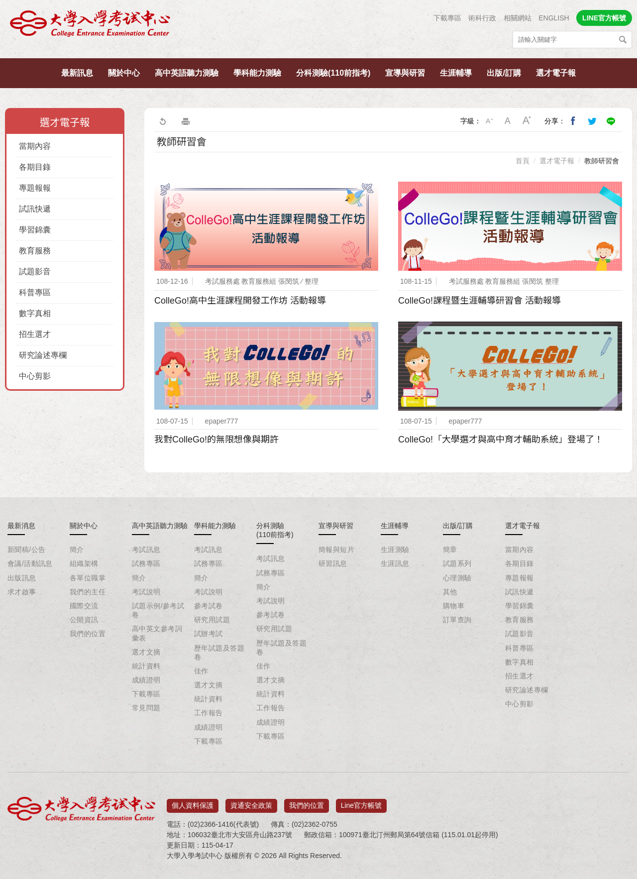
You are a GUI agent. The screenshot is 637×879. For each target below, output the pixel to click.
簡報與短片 (336, 549)
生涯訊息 (395, 563)
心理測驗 (457, 578)
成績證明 (146, 680)
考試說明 (146, 592)
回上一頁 (162, 121)
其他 (450, 592)
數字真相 (35, 313)
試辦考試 (208, 634)
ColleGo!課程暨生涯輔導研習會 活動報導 (479, 301)
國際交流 (84, 606)
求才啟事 (21, 592)
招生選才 (35, 334)
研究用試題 (212, 620)
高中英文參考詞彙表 (157, 633)
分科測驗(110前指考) (333, 73)
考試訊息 (146, 549)
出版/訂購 (504, 73)
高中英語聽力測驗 (186, 73)
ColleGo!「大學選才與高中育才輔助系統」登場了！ (500, 439)
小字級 (489, 121)
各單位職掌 (88, 578)
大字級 (527, 121)
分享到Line (611, 121)
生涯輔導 (456, 73)
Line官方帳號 (361, 802)
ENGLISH (553, 18)
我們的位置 (88, 634)
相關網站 (517, 18)
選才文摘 (146, 652)
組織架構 (84, 563)
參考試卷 (208, 606)
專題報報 (35, 188)
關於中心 (124, 73)
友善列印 (186, 121)
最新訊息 (77, 73)
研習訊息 (332, 563)
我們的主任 (88, 592)
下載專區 (447, 18)
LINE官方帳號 (604, 18)
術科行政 (482, 18)
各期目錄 (35, 167)
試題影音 (35, 271)
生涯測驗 (395, 549)
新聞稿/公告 (26, 549)
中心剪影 (35, 376)
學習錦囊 (35, 229)
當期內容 (35, 146)
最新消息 (21, 526)
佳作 (201, 671)
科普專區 (35, 292)
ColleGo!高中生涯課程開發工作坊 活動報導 (240, 301)
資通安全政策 (251, 802)
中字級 (508, 121)
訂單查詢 (457, 620)
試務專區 (146, 563)
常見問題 (146, 708)
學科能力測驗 (257, 73)
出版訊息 (21, 578)
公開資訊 (84, 620)
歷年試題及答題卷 (219, 652)
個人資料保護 (192, 802)
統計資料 (146, 666)
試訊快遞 (35, 209)
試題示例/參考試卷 (158, 610)
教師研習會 (601, 161)
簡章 (450, 549)
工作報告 (208, 713)
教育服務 (35, 250)
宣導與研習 (405, 73)
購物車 (453, 606)
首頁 (523, 161)
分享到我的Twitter (592, 121)
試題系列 (457, 563)
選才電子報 (556, 73)
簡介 (77, 549)
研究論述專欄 (43, 355)
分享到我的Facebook (573, 121)
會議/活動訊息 (30, 563)
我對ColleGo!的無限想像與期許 (216, 439)
